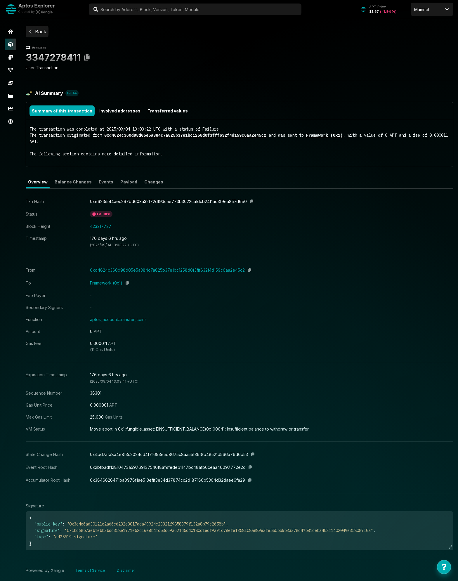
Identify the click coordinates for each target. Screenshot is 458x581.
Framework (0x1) (324, 135)
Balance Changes (73, 181)
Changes (153, 181)
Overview (38, 181)
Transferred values (168, 110)
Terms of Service (90, 570)
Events (106, 181)
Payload (128, 181)
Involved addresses (119, 110)
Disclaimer (126, 570)
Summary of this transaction (62, 110)
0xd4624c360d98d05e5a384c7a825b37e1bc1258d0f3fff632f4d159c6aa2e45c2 (185, 135)
